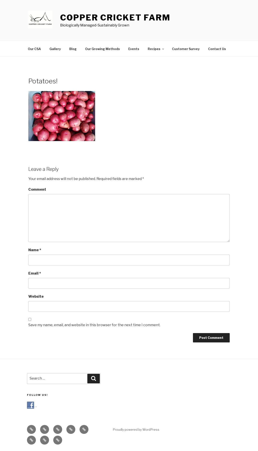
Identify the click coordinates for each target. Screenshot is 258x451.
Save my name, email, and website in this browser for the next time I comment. (94, 325)
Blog (73, 49)
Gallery (55, 49)
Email (34, 273)
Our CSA (34, 49)
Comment (37, 189)
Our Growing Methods (102, 49)
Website (36, 296)
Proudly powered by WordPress (136, 429)
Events (133, 49)
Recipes (156, 49)
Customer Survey (186, 49)
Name (34, 250)
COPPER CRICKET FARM (115, 17)
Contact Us (217, 49)
